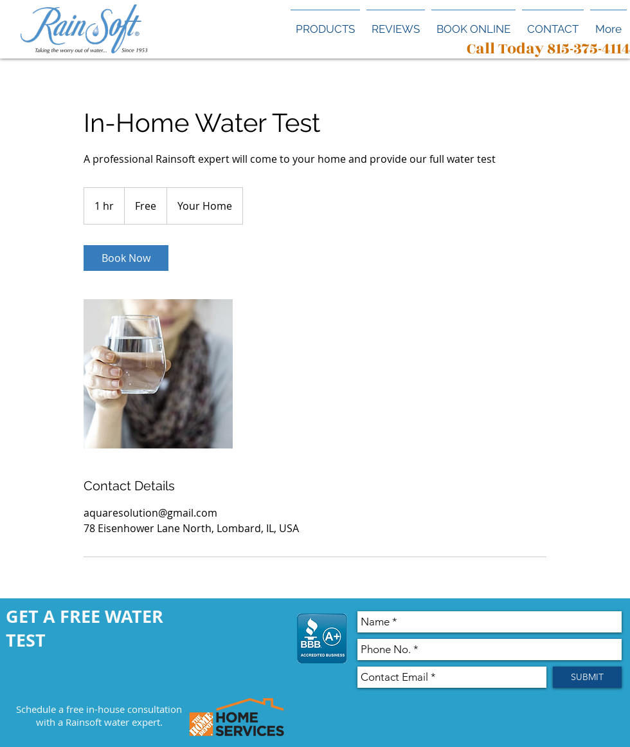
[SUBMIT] (587, 677)
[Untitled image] (158, 373)
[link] (126, 258)
